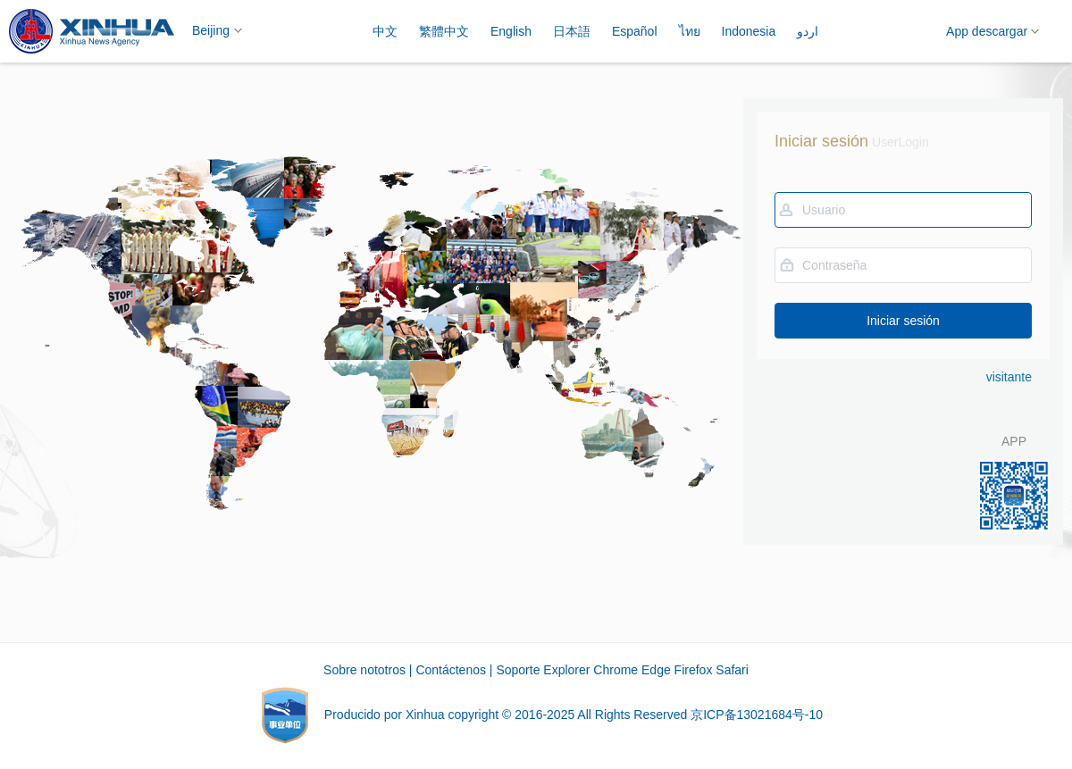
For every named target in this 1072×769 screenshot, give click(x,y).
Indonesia (749, 31)
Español (634, 31)
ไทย (689, 31)
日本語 (571, 31)
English (511, 31)
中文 (385, 31)
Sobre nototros (364, 670)
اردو (807, 31)
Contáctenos (450, 670)
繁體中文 (444, 31)
